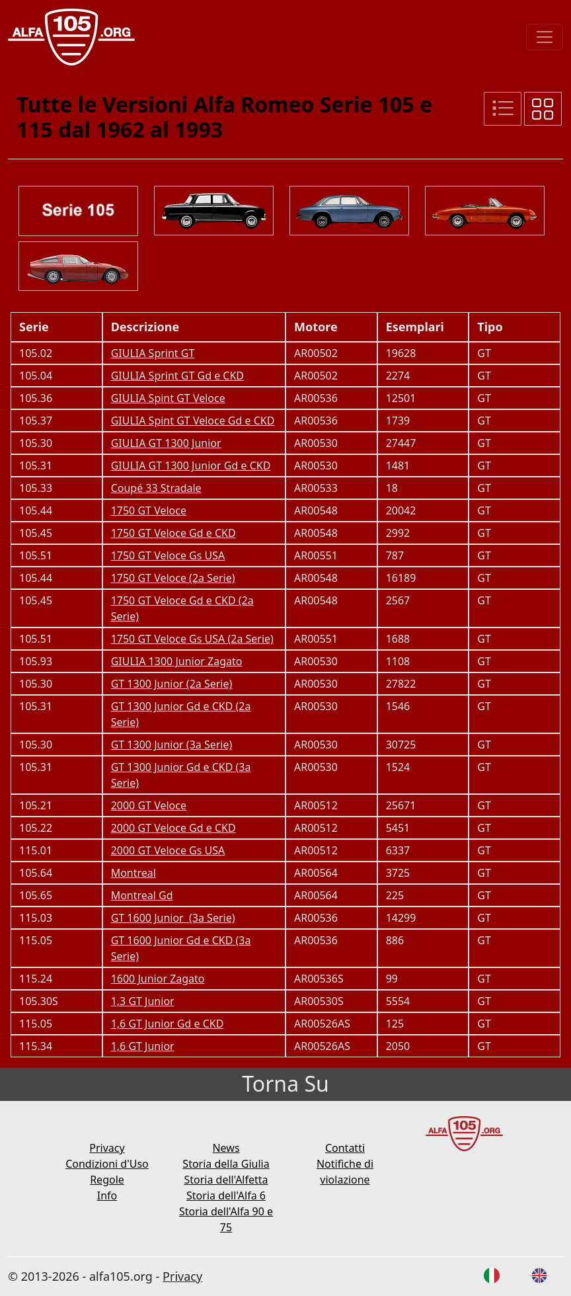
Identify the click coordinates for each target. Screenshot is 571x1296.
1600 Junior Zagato (158, 978)
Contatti (345, 1148)
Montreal (133, 873)
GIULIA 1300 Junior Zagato (177, 661)
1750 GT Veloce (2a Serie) (173, 578)
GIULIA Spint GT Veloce (168, 398)
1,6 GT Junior (142, 1046)
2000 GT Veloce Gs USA (168, 850)
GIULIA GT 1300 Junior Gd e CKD (191, 465)
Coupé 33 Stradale (156, 488)
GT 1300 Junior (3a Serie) (172, 744)
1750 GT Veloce (148, 510)
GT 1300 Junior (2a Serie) (172, 683)
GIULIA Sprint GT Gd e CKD (177, 375)
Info (107, 1195)
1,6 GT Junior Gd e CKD (167, 1023)
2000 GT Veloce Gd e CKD (173, 828)
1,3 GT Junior (142, 1001)
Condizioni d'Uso (107, 1163)
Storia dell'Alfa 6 (226, 1195)
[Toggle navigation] (544, 37)
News (225, 1148)
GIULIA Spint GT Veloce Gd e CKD (193, 420)
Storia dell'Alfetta (226, 1179)
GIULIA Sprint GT (153, 353)
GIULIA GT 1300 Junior (166, 443)
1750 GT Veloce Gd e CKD (173, 533)
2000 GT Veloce (148, 805)
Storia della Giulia (225, 1163)
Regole (107, 1179)
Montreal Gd (142, 895)
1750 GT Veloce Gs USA (168, 555)
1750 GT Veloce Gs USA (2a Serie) (192, 638)
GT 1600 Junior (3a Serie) (173, 918)
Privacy (106, 1148)
